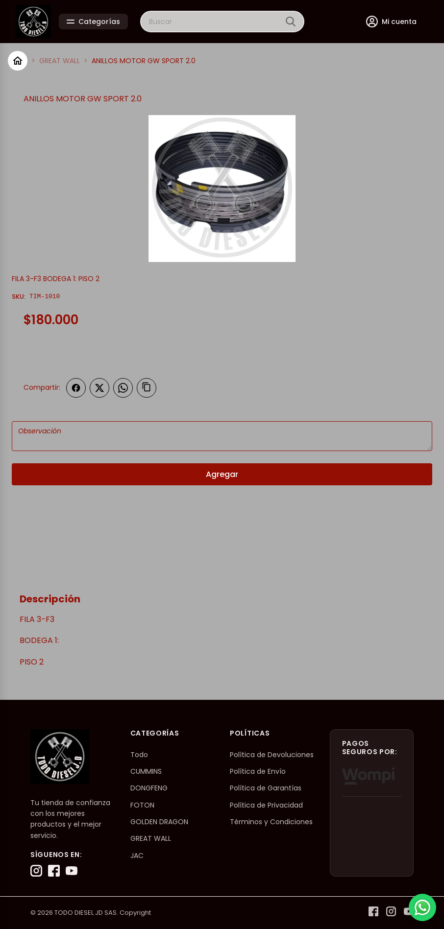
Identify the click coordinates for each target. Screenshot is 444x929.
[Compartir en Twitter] (99, 388)
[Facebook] (54, 871)
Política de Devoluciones (272, 755)
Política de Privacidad (266, 805)
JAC (137, 855)
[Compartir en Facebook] (76, 388)
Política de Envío (258, 771)
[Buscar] (291, 21)
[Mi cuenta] (391, 21)
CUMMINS (146, 771)
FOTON (142, 805)
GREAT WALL (59, 61)
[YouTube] (71, 871)
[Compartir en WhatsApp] (123, 388)
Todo (139, 755)
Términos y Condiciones (271, 822)
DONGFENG (149, 788)
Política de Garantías (265, 788)
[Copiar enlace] (146, 388)
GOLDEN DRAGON (159, 822)
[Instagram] (36, 871)
